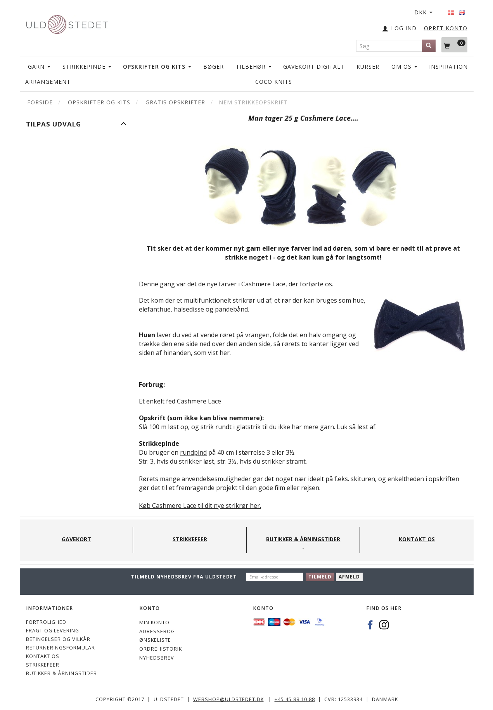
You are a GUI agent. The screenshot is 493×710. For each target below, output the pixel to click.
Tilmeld (320, 576)
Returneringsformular (60, 647)
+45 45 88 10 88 (295, 699)
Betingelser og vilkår (58, 639)
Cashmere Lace (263, 284)
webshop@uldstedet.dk (228, 699)
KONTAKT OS (42, 656)
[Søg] (429, 46)
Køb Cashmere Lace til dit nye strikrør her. (200, 505)
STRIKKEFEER (42, 665)
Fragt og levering (52, 630)
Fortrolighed (46, 622)
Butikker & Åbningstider (61, 673)
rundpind (193, 452)
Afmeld (349, 576)
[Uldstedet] (67, 23)
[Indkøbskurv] (454, 44)
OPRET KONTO (445, 28)
